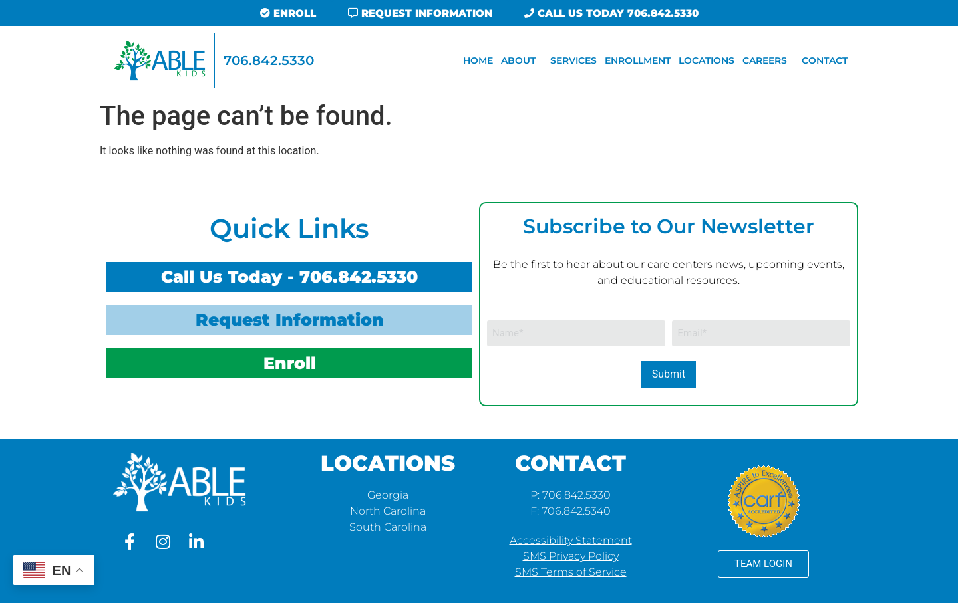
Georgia (387, 495)
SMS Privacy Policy (571, 556)
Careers (768, 60)
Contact (825, 60)
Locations (706, 60)
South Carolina (387, 527)
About (521, 60)
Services (573, 60)
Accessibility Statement (571, 540)
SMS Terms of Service (571, 572)
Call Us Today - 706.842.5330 (289, 277)
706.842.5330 (269, 60)
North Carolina (388, 511)
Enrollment (638, 60)
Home (478, 60)
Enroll (289, 363)
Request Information (290, 320)
